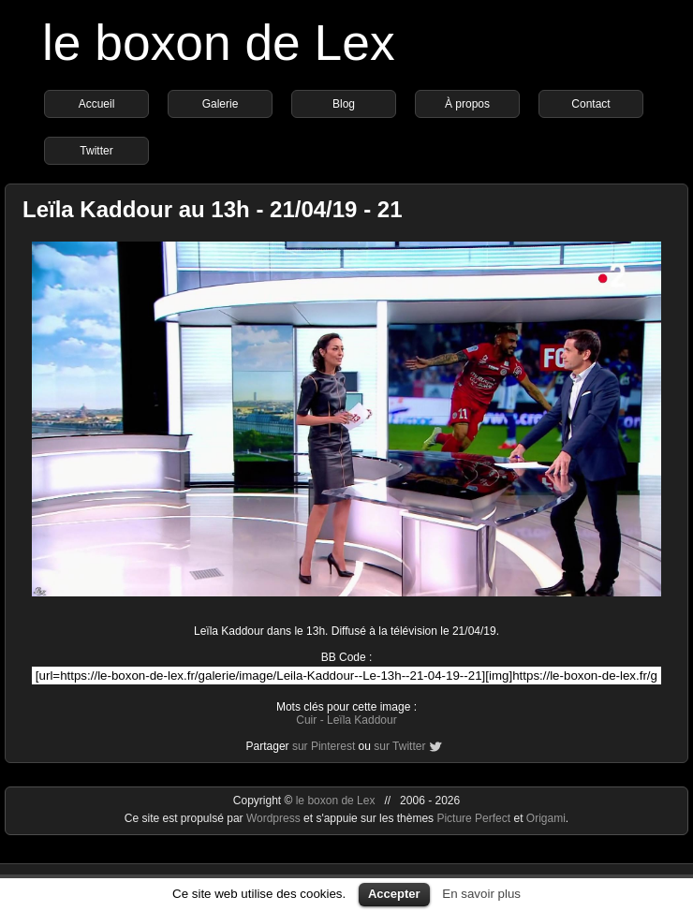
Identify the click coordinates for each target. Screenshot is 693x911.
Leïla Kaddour (362, 720)
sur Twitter (399, 746)
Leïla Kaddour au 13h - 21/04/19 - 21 (212, 209)
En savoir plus (481, 894)
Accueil (97, 103)
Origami (546, 818)
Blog (343, 103)
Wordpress (274, 818)
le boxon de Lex (218, 42)
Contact (590, 103)
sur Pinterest (323, 746)
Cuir (306, 720)
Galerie (220, 103)
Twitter (96, 150)
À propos (467, 103)
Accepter (394, 894)
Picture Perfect (473, 818)
